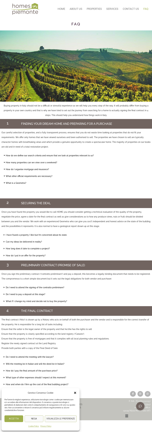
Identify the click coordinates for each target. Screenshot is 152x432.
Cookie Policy (33, 426)
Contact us (131, 8)
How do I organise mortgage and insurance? (27, 169)
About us (76, 8)
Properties (94, 8)
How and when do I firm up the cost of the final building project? (37, 384)
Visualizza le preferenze (60, 418)
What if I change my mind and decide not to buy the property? (36, 301)
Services (112, 8)
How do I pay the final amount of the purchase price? (32, 371)
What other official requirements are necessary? (29, 176)
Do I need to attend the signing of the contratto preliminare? (35, 287)
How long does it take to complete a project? (28, 248)
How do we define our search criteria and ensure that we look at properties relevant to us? (50, 155)
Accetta (14, 418)
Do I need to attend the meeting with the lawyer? (30, 357)
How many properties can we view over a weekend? (31, 162)
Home (61, 8)
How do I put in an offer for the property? (26, 255)
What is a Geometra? (16, 183)
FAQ (145, 8)
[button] (75, 392)
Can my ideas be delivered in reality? (24, 242)
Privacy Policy (45, 426)
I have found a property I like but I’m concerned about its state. (36, 235)
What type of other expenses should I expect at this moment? (36, 377)
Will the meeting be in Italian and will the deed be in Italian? (35, 364)
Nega (34, 418)
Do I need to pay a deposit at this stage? (25, 294)
